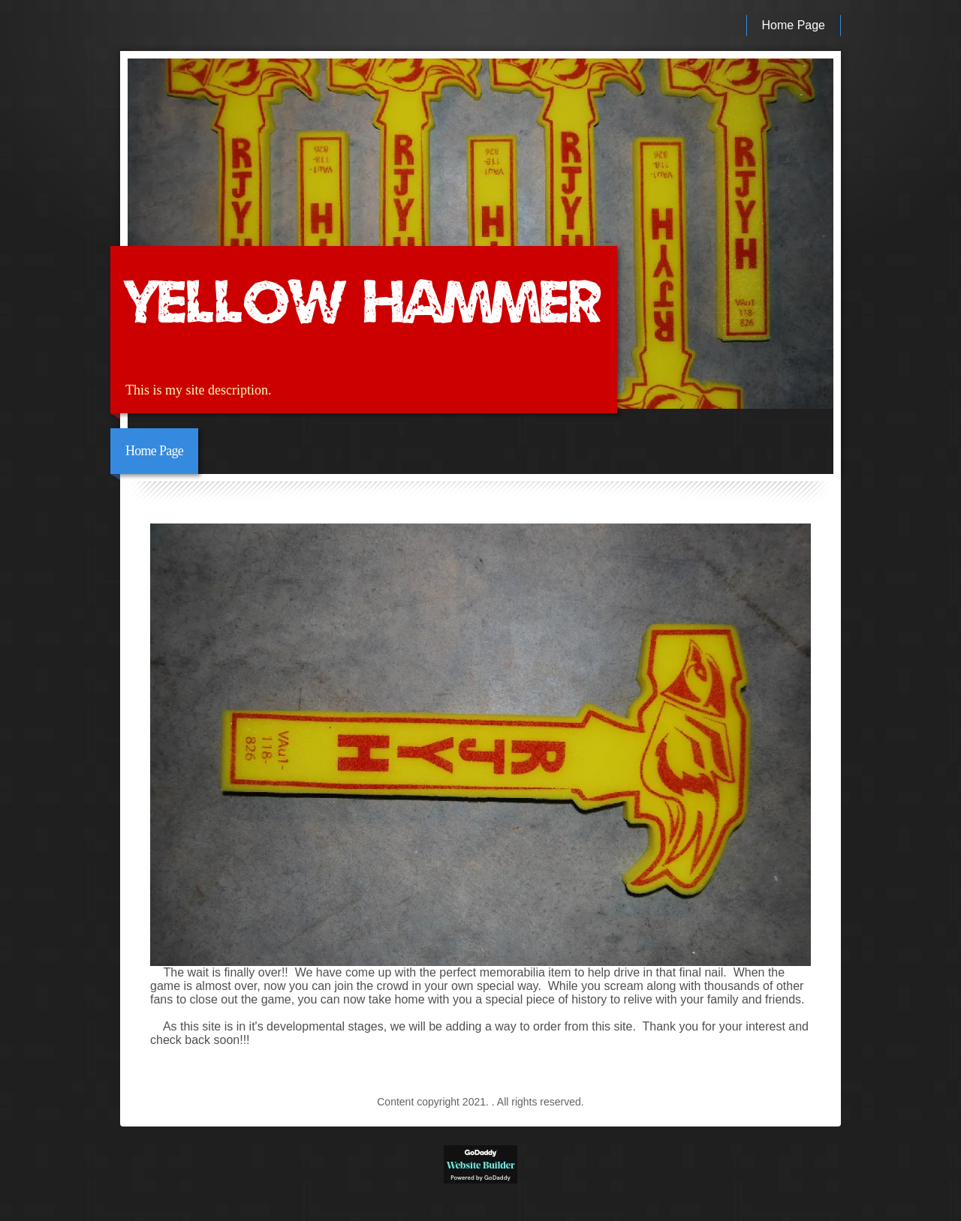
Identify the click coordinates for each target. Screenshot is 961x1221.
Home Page (794, 25)
